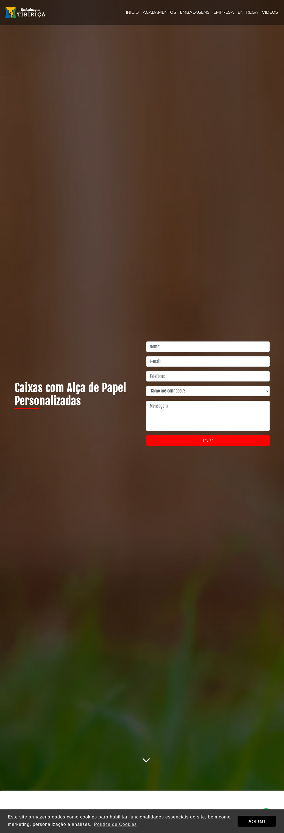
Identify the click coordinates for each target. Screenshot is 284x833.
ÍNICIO (132, 12)
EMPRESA (223, 12)
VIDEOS (270, 12)
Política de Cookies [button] (115, 824)
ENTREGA (248, 12)
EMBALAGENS (195, 12)
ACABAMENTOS (159, 12)
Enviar (208, 440)
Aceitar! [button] (256, 821)
